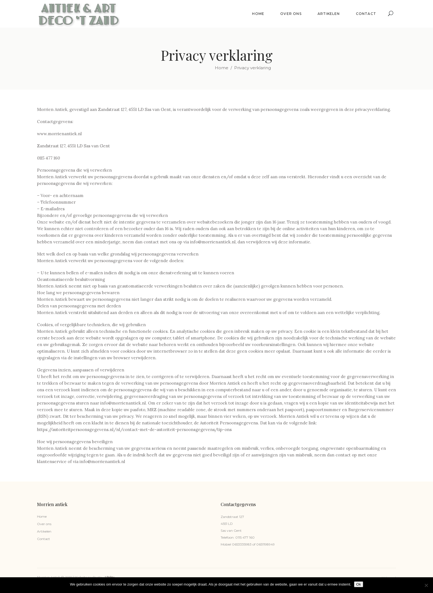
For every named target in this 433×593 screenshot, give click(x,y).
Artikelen (44, 531)
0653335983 (241, 544)
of (253, 544)
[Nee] (426, 585)
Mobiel (226, 544)
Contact (43, 539)
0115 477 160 (245, 537)
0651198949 (265, 544)
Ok (358, 584)
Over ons (44, 524)
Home (221, 67)
